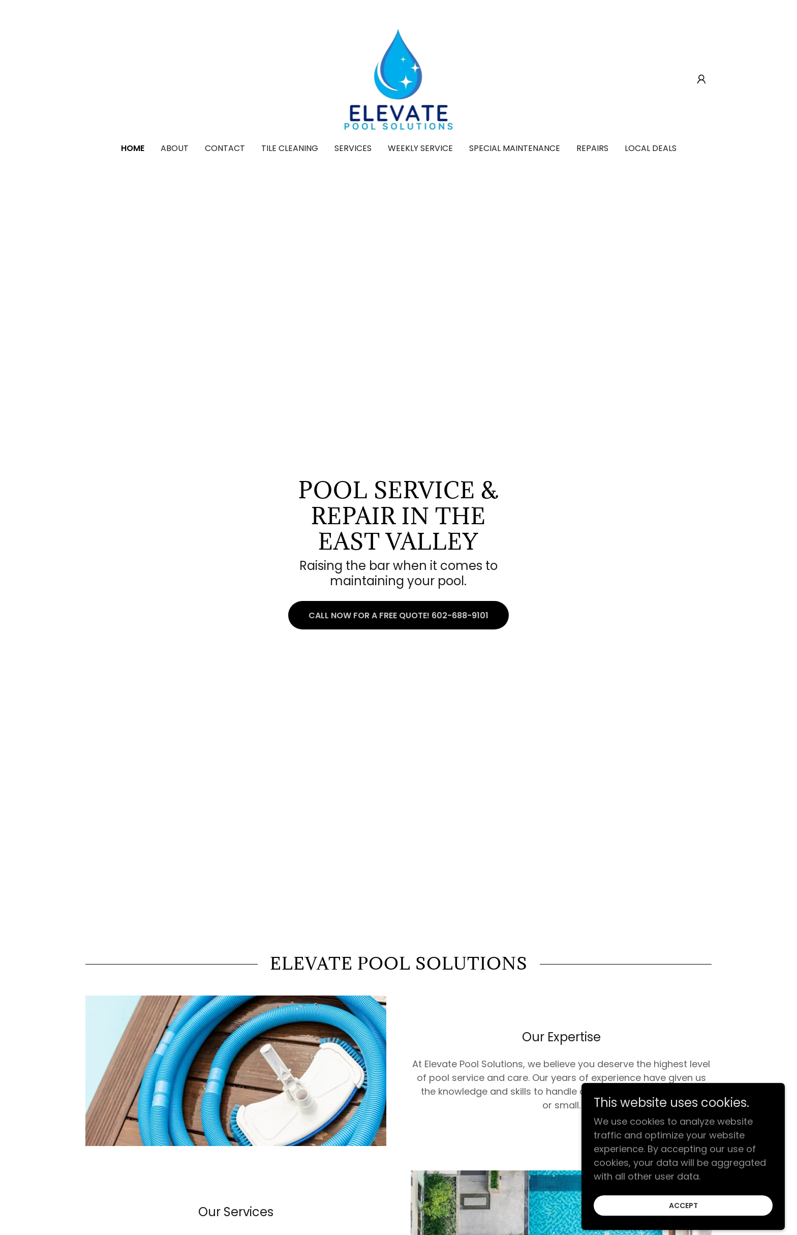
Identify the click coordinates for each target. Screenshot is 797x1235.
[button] (701, 79)
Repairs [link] (592, 148)
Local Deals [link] (651, 148)
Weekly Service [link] (420, 148)
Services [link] (353, 148)
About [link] (175, 148)
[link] (399, 78)
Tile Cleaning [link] (289, 148)
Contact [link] (225, 148)
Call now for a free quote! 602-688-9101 (398, 615)
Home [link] (132, 148)
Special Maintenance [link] (514, 148)
